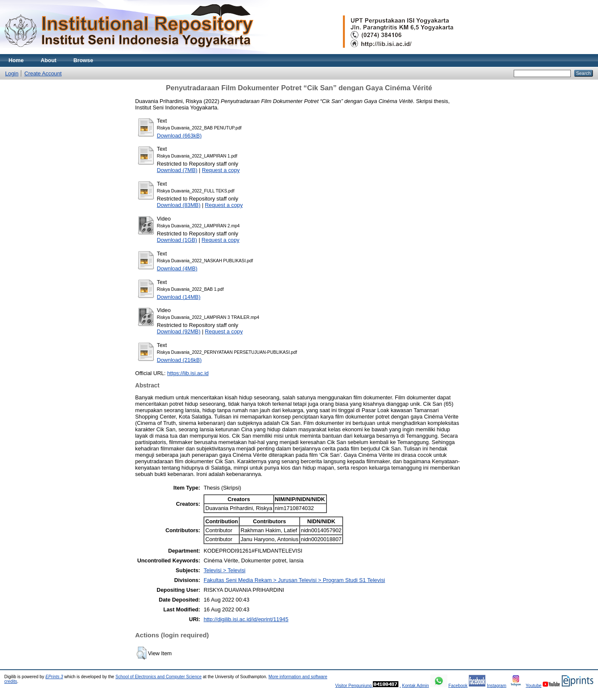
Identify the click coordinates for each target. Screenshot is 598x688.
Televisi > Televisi (224, 570)
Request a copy (221, 170)
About (49, 60)
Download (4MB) (177, 268)
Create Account (43, 73)
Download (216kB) (179, 360)
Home (16, 60)
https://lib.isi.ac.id (188, 373)
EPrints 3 (54, 676)
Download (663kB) (179, 135)
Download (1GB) (177, 240)
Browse (83, 60)
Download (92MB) (178, 331)
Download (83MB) (178, 205)
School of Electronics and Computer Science (158, 676)
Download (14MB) (178, 297)
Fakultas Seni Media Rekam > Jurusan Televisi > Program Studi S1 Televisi (294, 580)
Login (11, 73)
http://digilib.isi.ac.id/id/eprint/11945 (245, 619)
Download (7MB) (177, 170)
